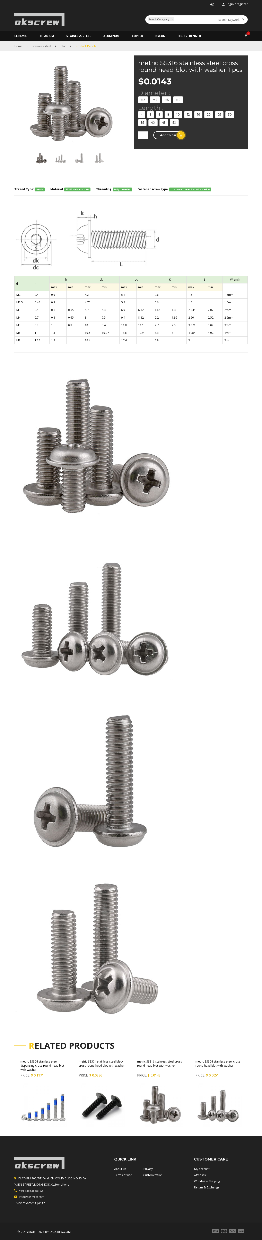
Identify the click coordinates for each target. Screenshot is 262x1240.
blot (63, 46)
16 (198, 114)
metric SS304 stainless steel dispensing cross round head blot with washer (42, 1065)
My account (202, 1169)
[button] (212, 4)
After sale (200, 1175)
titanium (46, 36)
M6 (178, 100)
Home (18, 46)
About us (120, 1169)
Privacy (148, 1169)
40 (153, 122)
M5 (166, 100)
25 (219, 114)
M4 (154, 100)
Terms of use (123, 1175)
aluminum (111, 36)
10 (178, 114)
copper (137, 36)
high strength (189, 36)
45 (163, 122)
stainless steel (78, 36)
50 (174, 122)
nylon (160, 36)
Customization (153, 1175)
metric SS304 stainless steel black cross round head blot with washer (102, 1063)
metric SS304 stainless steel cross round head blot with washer (217, 1063)
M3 (143, 100)
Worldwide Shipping (207, 1181)
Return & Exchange (206, 1187)
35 (142, 122)
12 (188, 114)
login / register (235, 4)
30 (230, 114)
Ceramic (20, 36)
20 (209, 114)
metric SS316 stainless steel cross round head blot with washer (159, 1063)
